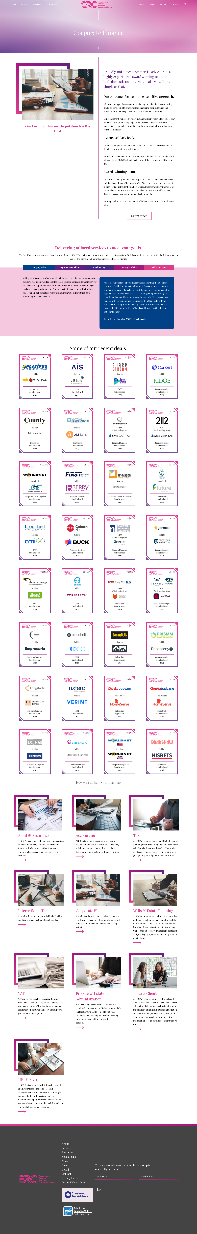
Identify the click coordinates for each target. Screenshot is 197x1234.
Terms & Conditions (73, 1182)
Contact (175, 4)
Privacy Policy (70, 1178)
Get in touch (139, 216)
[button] (14, 4)
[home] (96, 4)
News (65, 1161)
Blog (152, 4)
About (65, 1143)
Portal (163, 4)
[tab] (39, 267)
